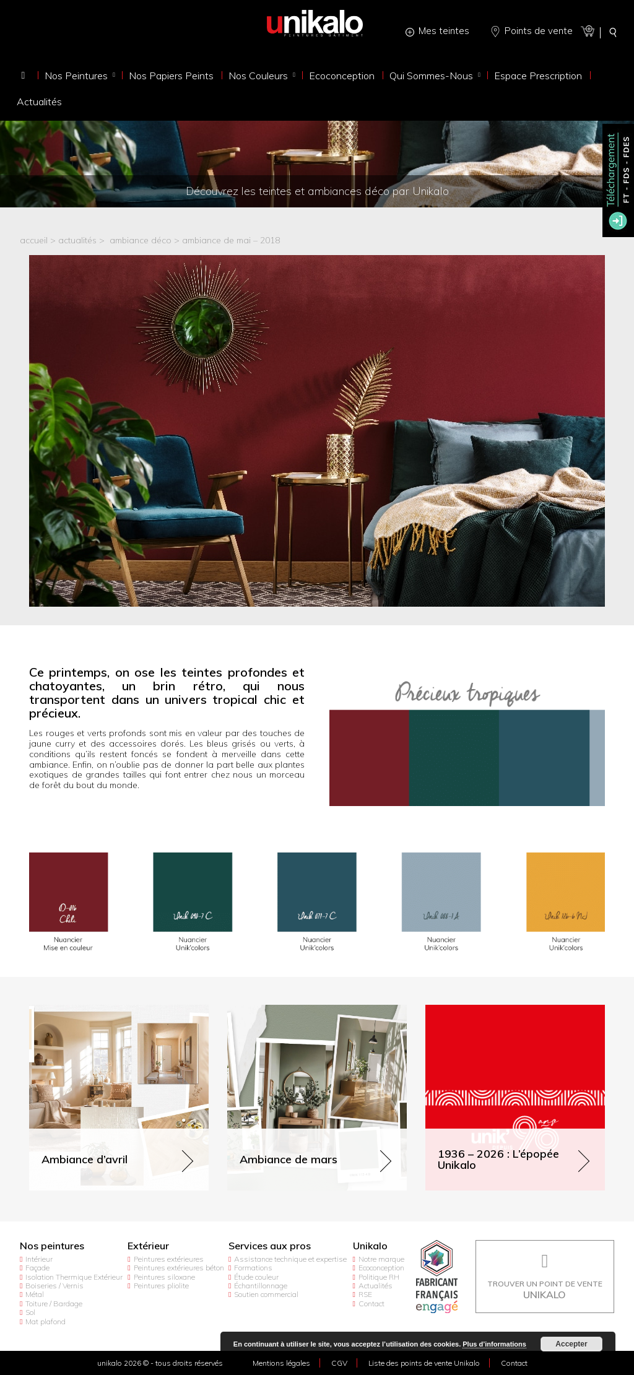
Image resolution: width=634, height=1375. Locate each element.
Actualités (375, 1285)
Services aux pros (269, 1246)
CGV (339, 1363)
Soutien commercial (266, 1294)
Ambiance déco (140, 240)
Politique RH (378, 1277)
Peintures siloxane (164, 1277)
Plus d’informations (494, 1344)
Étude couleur (256, 1277)
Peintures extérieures (169, 1259)
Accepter (571, 1344)
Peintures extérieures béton (179, 1267)
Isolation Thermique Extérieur (74, 1277)
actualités (77, 240)
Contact (371, 1303)
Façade (37, 1267)
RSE (365, 1294)
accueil (34, 240)
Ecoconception (381, 1267)
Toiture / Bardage (53, 1303)
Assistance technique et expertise (290, 1259)
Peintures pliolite (161, 1285)
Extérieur (148, 1246)
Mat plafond (45, 1321)
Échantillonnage (260, 1285)
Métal (34, 1294)
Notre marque (381, 1259)
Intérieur (39, 1259)
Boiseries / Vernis (54, 1285)
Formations (253, 1267)
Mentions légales (281, 1363)
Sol (30, 1312)
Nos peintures (52, 1246)
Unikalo (370, 1246)
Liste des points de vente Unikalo (424, 1363)
